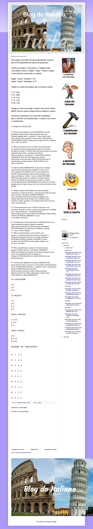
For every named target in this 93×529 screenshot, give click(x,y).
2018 (65, 245)
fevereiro (67, 247)
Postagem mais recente (18, 449)
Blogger (54, 521)
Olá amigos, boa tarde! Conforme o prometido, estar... (72, 315)
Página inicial (34, 449)
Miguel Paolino (75, 233)
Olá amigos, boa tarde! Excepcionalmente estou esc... (72, 270)
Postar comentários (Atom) (23, 452)
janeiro (67, 250)
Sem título (68, 286)
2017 (65, 337)
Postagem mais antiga (51, 449)
